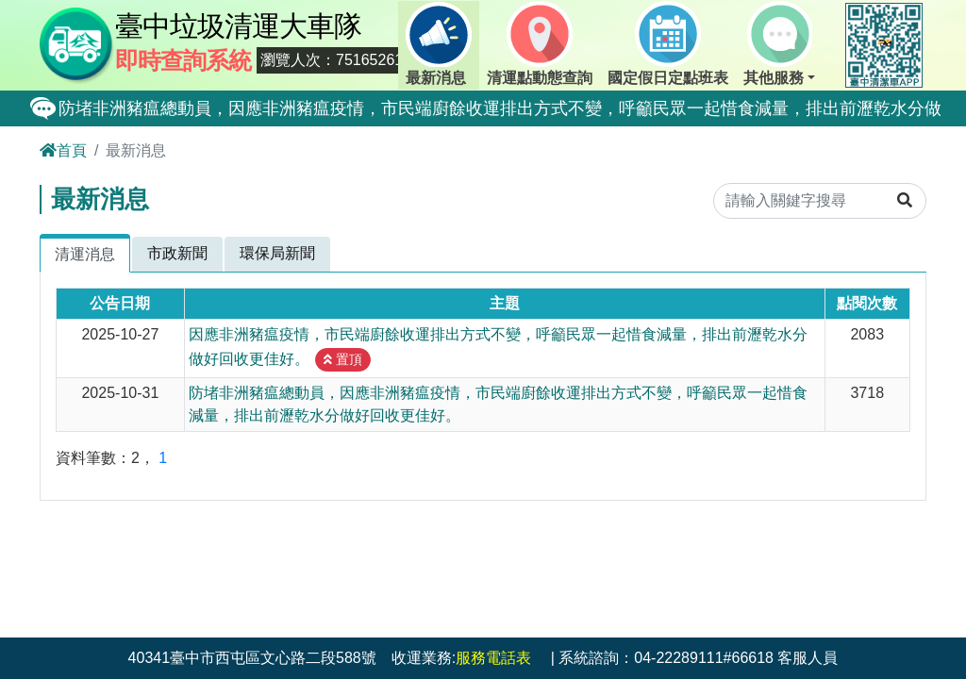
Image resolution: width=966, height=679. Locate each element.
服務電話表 (493, 658)
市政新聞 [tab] (177, 253)
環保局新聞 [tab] (277, 253)
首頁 (63, 150)
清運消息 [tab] (85, 254)
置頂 (343, 359)
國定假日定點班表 (668, 43)
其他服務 (777, 43)
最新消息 (439, 43)
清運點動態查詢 (539, 43)
